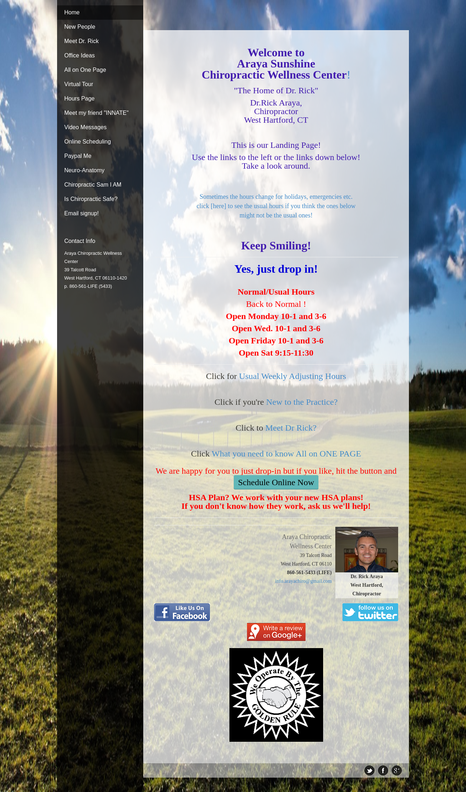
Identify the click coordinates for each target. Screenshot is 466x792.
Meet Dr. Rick (81, 41)
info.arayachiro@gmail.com (303, 581)
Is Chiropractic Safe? (91, 199)
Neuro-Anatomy (84, 170)
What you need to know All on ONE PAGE (286, 453)
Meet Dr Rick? (291, 427)
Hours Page (79, 98)
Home (72, 12)
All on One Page (85, 70)
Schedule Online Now (276, 482)
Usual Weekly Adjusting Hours (292, 376)
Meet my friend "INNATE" (96, 113)
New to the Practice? (301, 402)
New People (79, 27)
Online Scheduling (87, 142)
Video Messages (85, 127)
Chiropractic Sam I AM (92, 185)
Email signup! (81, 213)
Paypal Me (78, 156)
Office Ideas (79, 55)
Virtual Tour (78, 84)
